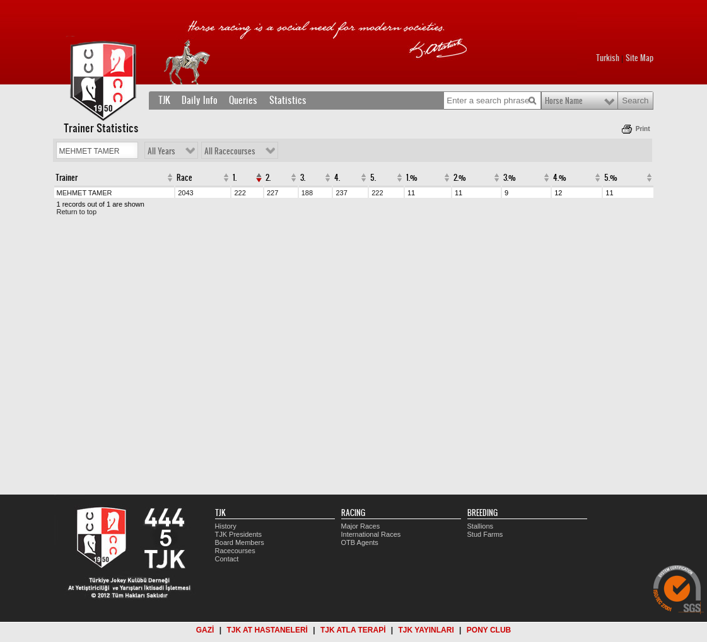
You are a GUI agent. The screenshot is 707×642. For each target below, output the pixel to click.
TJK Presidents (238, 534)
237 (341, 193)
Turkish (607, 58)
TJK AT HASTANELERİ (266, 630)
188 (307, 193)
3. (302, 177)
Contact (227, 559)
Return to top (77, 211)
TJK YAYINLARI (426, 630)
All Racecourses (229, 151)
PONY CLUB (489, 630)
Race (184, 177)
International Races (371, 534)
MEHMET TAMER (84, 193)
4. (337, 177)
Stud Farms (485, 534)
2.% (459, 177)
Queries (243, 100)
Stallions (480, 526)
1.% (412, 177)
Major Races (360, 526)
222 (239, 193)
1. (235, 177)
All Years (161, 151)
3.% (509, 177)
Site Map (639, 58)
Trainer (67, 177)
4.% (559, 177)
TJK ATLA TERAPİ (353, 630)
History (226, 526)
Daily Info (200, 100)
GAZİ (205, 630)
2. (268, 177)
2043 (185, 193)
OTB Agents (359, 542)
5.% (610, 177)
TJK (164, 100)
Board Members (239, 542)
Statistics (288, 100)
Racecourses (235, 550)
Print (643, 128)
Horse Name (564, 100)
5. (373, 177)
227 (272, 193)
